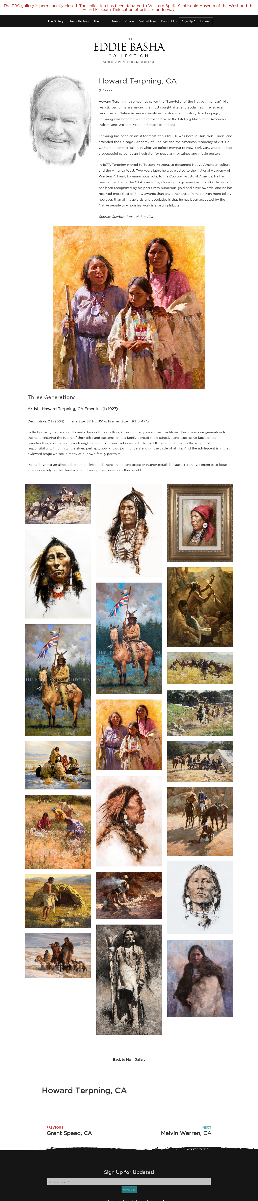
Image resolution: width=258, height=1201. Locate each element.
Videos (129, 21)
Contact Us (169, 21)
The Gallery (55, 21)
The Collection (78, 21)
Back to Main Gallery (129, 1059)
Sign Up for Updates (196, 21)
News (116, 21)
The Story (100, 21)
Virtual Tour (147, 21)
